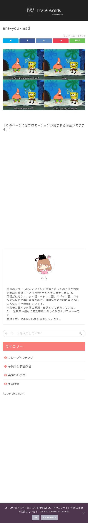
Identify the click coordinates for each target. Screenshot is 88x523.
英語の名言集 (17, 375)
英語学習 (14, 384)
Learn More (49, 517)
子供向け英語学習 (20, 366)
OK (35, 517)
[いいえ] (83, 513)
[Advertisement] (44, 194)
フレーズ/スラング (20, 358)
